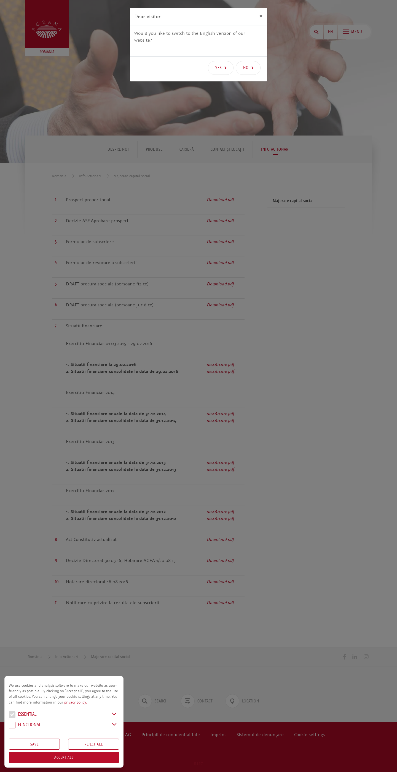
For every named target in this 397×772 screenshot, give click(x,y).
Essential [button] (22, 715)
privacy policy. (75, 702)
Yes (218, 67)
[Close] (261, 15)
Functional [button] (25, 725)
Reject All (93, 744)
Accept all (64, 757)
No (246, 67)
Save (34, 744)
